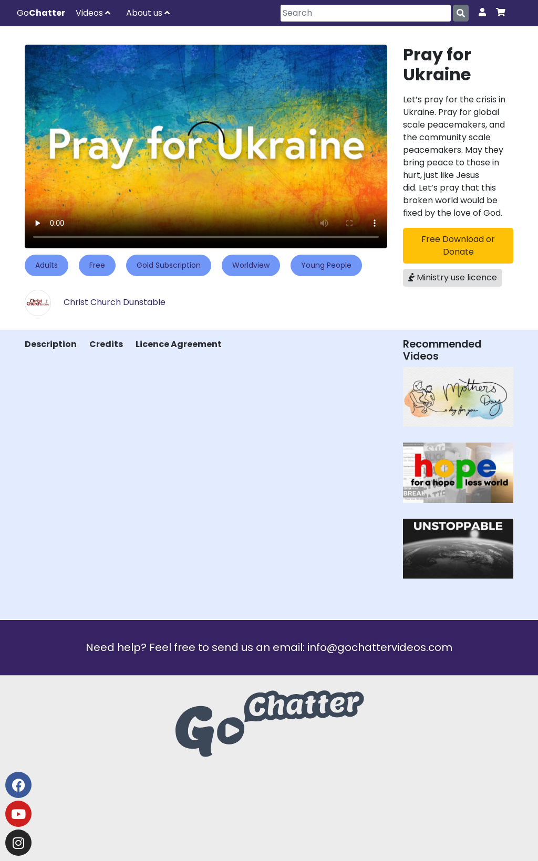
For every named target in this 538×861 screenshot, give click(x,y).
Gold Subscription (169, 265)
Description (51, 344)
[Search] (366, 13)
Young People (326, 265)
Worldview (251, 265)
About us (148, 13)
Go (41, 13)
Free (97, 265)
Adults (46, 265)
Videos (93, 13)
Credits (106, 344)
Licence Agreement (179, 344)
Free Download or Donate (458, 245)
